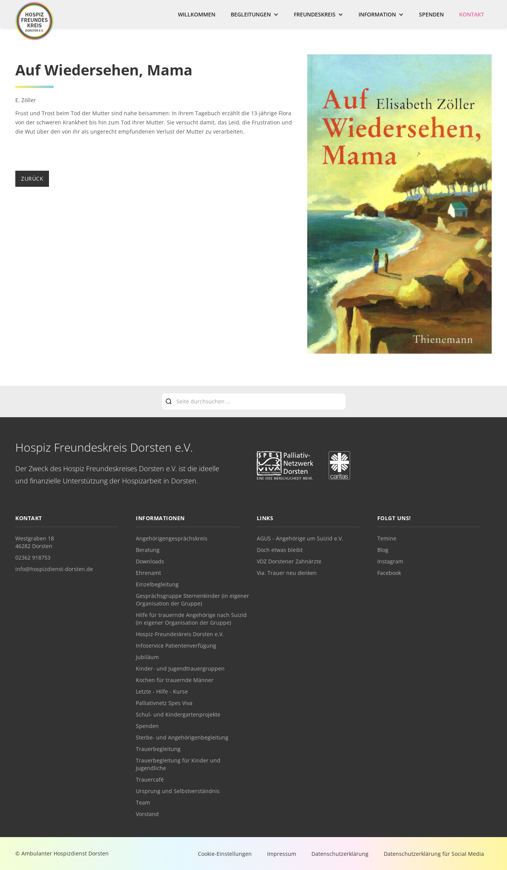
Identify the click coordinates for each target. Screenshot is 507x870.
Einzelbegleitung (157, 584)
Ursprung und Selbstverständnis (178, 791)
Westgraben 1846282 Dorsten (34, 542)
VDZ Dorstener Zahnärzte (289, 561)
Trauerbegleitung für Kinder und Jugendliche (178, 764)
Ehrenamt (148, 572)
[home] (34, 21)
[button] (254, 14)
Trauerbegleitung (158, 748)
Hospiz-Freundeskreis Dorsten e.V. (180, 634)
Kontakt (471, 14)
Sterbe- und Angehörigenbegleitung (182, 737)
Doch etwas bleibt (280, 549)
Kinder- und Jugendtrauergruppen (180, 668)
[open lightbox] (399, 205)
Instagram (390, 561)
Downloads (150, 561)
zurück (32, 178)
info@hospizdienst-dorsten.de (54, 569)
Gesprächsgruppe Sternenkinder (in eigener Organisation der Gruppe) (192, 599)
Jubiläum (147, 657)
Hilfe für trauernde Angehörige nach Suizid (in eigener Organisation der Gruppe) (191, 618)
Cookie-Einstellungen (225, 853)
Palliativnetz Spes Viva (164, 703)
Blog (382, 549)
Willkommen (196, 14)
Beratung (148, 549)
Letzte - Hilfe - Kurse (162, 691)
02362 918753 (33, 557)
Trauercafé (150, 779)
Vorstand (147, 814)
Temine (386, 538)
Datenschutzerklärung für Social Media (434, 853)
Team (143, 802)
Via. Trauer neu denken (287, 572)
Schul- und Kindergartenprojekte (178, 714)
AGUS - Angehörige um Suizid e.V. (300, 538)
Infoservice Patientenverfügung (176, 645)
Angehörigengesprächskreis (171, 538)
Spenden (431, 14)
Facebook (389, 572)
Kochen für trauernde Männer (175, 680)
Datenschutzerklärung (339, 853)
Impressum (281, 853)
